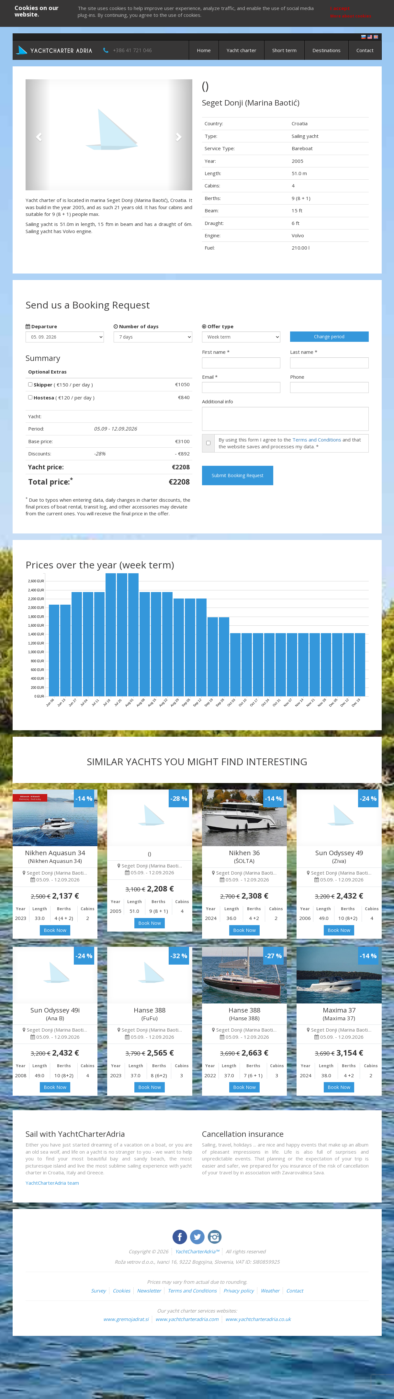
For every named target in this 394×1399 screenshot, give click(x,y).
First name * (216, 352)
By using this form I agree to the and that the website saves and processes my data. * (290, 443)
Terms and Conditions (316, 439)
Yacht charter (241, 50)
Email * (210, 377)
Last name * (303, 352)
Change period (329, 336)
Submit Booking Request (238, 475)
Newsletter (149, 1290)
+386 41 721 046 (132, 50)
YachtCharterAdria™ (197, 1251)
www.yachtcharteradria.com (187, 1319)
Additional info (217, 401)
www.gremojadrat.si (126, 1319)
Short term (284, 50)
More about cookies (350, 16)
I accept (340, 8)
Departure (41, 326)
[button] (38, 134)
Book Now (55, 930)
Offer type (217, 326)
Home (204, 50)
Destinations (326, 50)
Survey (98, 1290)
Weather (270, 1290)
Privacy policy (238, 1290)
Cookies (121, 1290)
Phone (297, 377)
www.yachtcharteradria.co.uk (258, 1319)
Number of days (136, 326)
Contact (365, 50)
